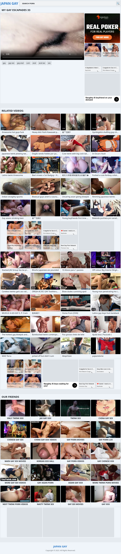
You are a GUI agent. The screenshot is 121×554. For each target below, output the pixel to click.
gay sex (11, 63)
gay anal (20, 63)
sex (49, 63)
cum (28, 63)
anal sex (42, 63)
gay (4, 63)
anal (34, 63)
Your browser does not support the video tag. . (42, 36)
